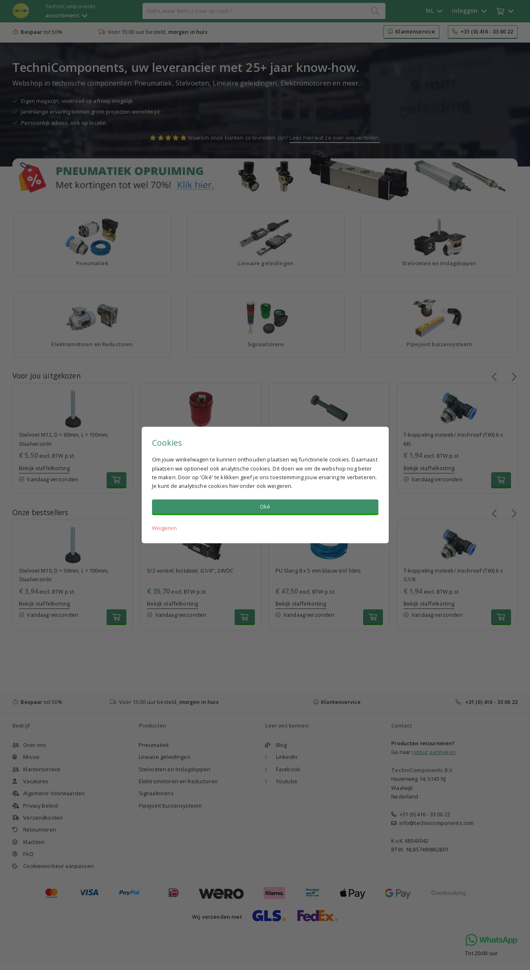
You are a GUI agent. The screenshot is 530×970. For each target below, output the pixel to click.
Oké (265, 506)
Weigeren (164, 528)
